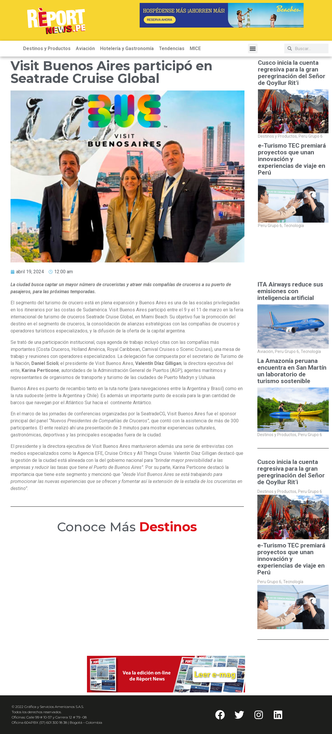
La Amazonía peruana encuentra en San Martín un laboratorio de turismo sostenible (291, 371)
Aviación (85, 48)
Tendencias (171, 48)
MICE (195, 48)
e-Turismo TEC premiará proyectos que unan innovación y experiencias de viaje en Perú (292, 159)
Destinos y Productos (47, 48)
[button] (253, 48)
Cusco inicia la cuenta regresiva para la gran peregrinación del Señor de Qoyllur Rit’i (291, 72)
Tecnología (294, 225)
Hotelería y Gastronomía (127, 48)
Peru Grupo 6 (311, 136)
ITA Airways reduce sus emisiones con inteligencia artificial (290, 291)
